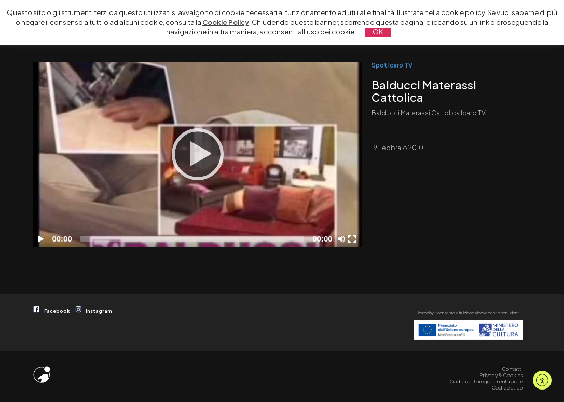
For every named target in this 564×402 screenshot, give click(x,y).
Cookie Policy (225, 22)
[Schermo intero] (353, 239)
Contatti (512, 369)
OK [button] (378, 32)
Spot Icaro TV (392, 65)
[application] (197, 154)
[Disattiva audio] (343, 239)
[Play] (198, 154)
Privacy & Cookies (501, 375)
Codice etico (507, 387)
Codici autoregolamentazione (486, 381)
